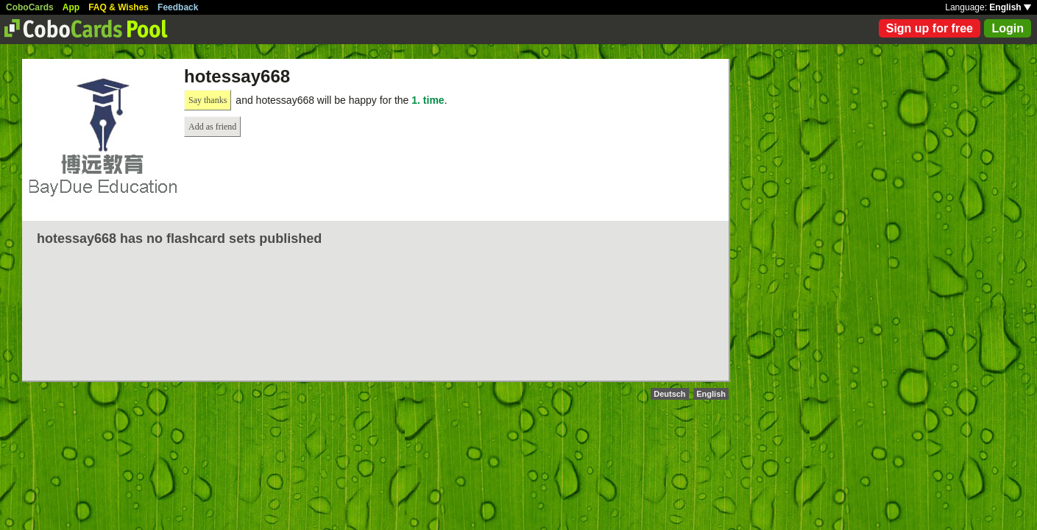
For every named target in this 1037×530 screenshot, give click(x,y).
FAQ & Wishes (118, 7)
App (71, 7)
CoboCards (30, 7)
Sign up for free (929, 28)
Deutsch (669, 393)
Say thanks (207, 100)
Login (1007, 28)
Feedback (178, 7)
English (1010, 7)
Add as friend (212, 126)
